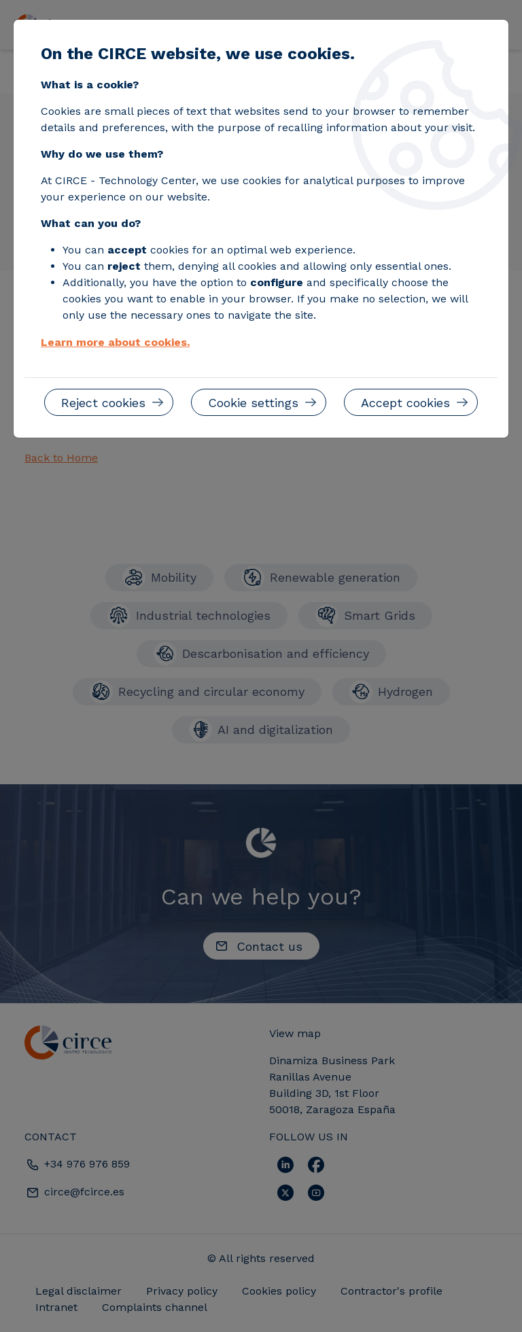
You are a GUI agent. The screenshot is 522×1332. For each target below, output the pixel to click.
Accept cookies (405, 403)
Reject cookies (103, 403)
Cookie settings (253, 403)
